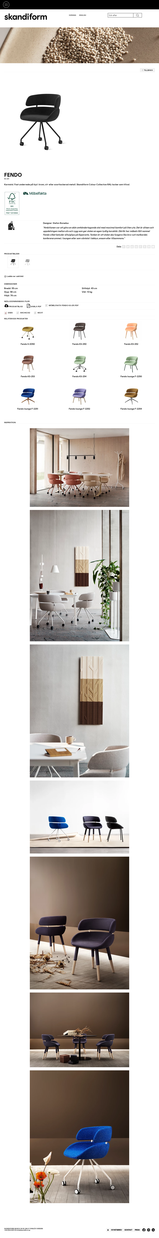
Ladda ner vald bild (13, 276)
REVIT (38, 312)
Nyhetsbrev (116, 1230)
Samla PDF (34, 306)
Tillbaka (147, 70)
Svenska (72, 15)
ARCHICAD (23, 312)
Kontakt (128, 1230)
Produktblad (14, 306)
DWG (9, 312)
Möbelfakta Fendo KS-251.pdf (62, 305)
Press (137, 1230)
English (82, 15)
